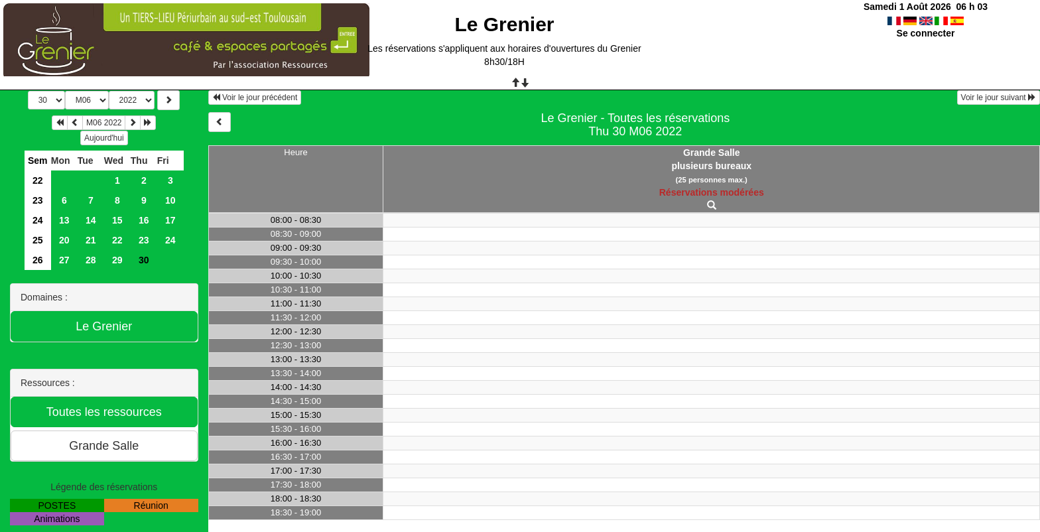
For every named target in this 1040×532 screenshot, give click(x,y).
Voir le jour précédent (255, 97)
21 (91, 240)
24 (37, 220)
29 (117, 260)
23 (37, 200)
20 (64, 240)
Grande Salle (711, 152)
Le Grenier (504, 24)
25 (37, 240)
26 (37, 260)
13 (64, 220)
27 (64, 260)
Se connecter (926, 33)
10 (170, 200)
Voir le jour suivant (998, 97)
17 (170, 220)
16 (144, 220)
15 (117, 220)
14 (91, 220)
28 (91, 260)
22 (37, 180)
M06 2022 (103, 122)
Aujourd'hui (104, 138)
